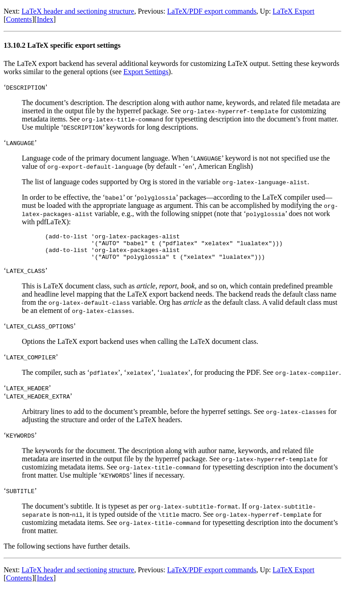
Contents (19, 19)
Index (45, 19)
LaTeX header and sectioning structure (78, 11)
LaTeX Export (294, 11)
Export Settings (146, 72)
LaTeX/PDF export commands (211, 11)
